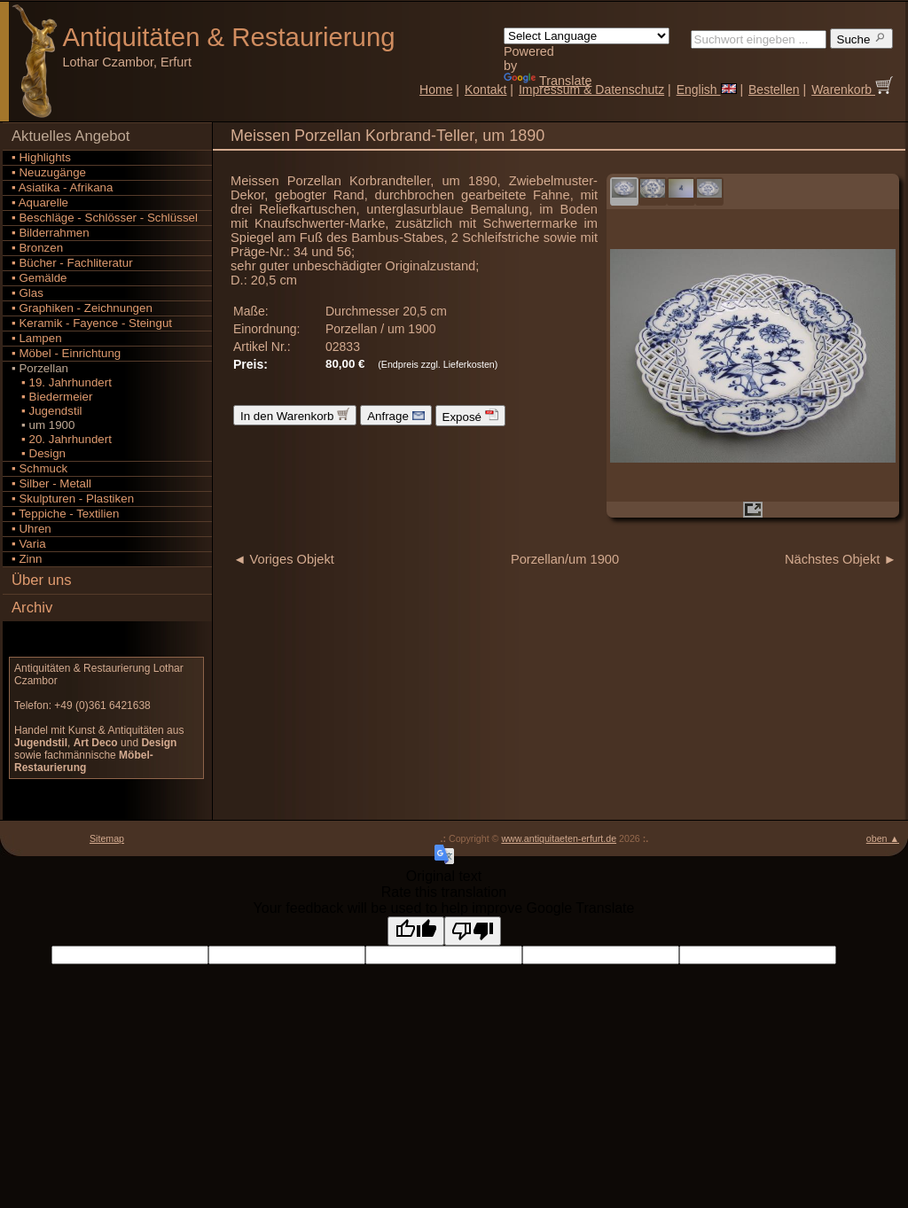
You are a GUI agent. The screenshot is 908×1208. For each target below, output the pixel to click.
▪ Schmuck (39, 468)
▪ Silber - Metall (51, 483)
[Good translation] (415, 931)
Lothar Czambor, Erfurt (127, 62)
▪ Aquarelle (40, 202)
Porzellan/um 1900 (565, 559)
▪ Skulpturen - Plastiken (73, 498)
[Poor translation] (472, 931)
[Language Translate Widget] (586, 35)
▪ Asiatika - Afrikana (62, 187)
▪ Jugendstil (47, 410)
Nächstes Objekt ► (840, 559)
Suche (862, 38)
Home (435, 89)
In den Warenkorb (294, 415)
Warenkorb (852, 89)
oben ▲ (882, 838)
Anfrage (395, 415)
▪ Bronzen (37, 247)
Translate (547, 81)
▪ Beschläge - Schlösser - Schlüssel (105, 217)
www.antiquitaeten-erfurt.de (558, 838)
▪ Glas (27, 293)
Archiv (32, 607)
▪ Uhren (31, 528)
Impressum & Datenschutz (591, 89)
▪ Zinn (27, 558)
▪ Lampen (37, 338)
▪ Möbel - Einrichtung (66, 353)
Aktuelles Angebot (70, 136)
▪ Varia (29, 543)
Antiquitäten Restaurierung (229, 36)
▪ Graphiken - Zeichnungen (82, 308)
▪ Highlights (41, 157)
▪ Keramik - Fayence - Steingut (92, 323)
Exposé (470, 416)
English (707, 89)
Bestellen (774, 89)
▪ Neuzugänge (49, 172)
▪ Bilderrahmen (51, 232)
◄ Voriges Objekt (283, 559)
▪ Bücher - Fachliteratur (72, 262)
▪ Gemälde (39, 277)
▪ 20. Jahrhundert (62, 439)
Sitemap (107, 838)
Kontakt (485, 89)
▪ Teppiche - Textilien (65, 513)
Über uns (42, 580)
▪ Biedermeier (52, 396)
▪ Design (39, 453)
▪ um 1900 (43, 425)
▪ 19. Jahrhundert (62, 382)
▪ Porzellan (40, 368)
